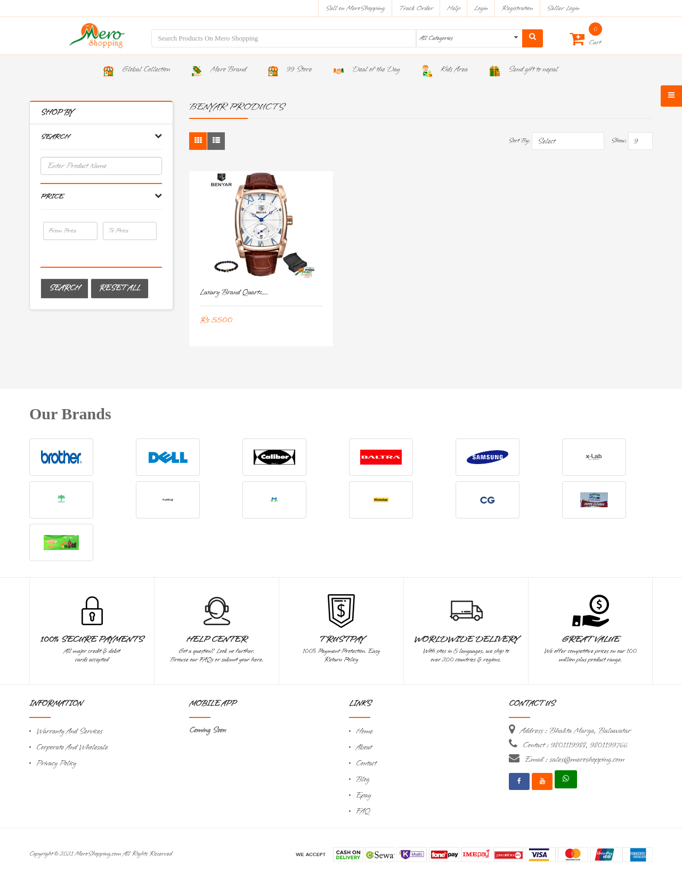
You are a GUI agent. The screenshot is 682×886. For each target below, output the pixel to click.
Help (453, 8)
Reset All (119, 288)
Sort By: (519, 141)
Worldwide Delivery (466, 639)
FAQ (363, 812)
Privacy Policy (56, 764)
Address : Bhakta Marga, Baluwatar (575, 730)
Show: (619, 141)
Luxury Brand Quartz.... (234, 293)
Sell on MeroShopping (355, 8)
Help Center (216, 639)
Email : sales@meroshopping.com (574, 759)
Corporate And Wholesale (72, 748)
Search (64, 288)
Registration (517, 8)
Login (481, 8)
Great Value (590, 639)
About (364, 748)
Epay (363, 796)
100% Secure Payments (91, 639)
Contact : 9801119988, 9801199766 (575, 745)
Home (364, 732)
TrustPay (341, 639)
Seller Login (563, 8)
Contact (366, 764)
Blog (362, 780)
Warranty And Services (69, 732)
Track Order (416, 8)
